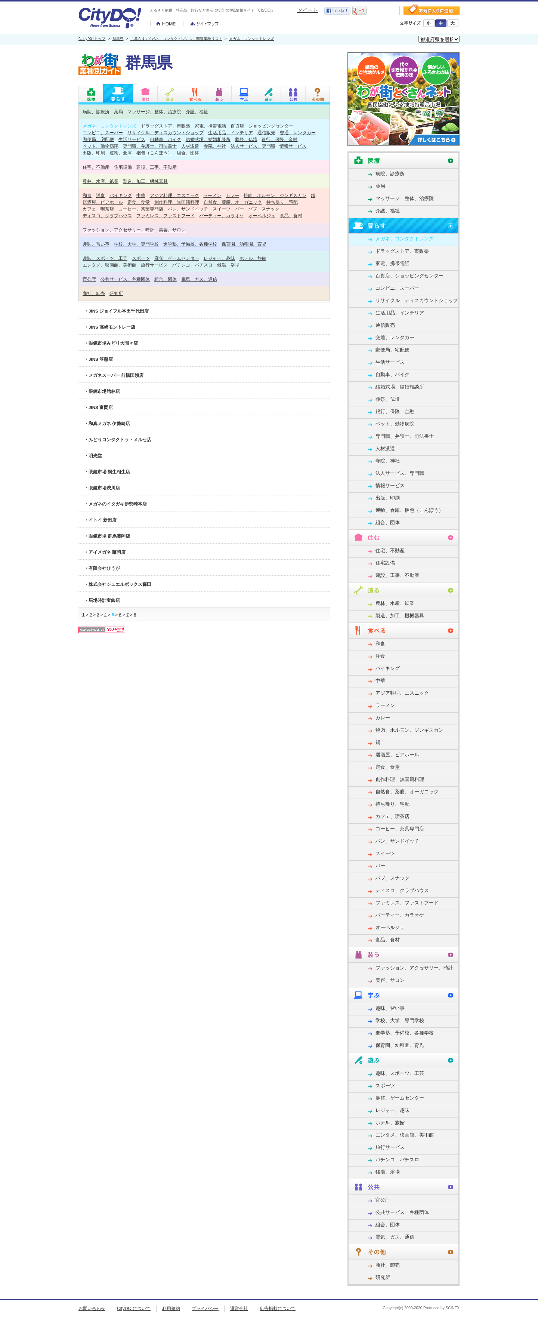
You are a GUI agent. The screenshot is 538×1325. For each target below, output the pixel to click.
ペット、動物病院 (100, 146)
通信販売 (266, 132)
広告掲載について (278, 1308)
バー (239, 208)
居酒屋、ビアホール (103, 202)
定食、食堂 (138, 202)
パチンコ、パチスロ (192, 264)
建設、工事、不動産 (156, 167)
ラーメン (212, 195)
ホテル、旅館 (252, 258)
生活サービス (131, 139)
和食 (87, 195)
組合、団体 (188, 152)
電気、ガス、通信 (199, 279)
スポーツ (141, 258)
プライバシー (205, 1308)
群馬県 (118, 39)
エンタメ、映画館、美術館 (109, 264)
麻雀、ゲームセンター (176, 258)
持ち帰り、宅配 (282, 202)
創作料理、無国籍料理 (176, 202)
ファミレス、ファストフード (165, 215)
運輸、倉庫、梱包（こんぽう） (140, 152)
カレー (232, 195)
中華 (140, 195)
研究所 (116, 293)
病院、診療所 (96, 111)
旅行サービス (154, 264)
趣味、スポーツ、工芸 (105, 258)
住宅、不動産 (96, 167)
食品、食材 (291, 215)
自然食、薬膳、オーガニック (233, 202)
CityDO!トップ (91, 39)
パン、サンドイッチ (188, 208)
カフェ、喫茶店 (98, 208)
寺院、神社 (215, 146)
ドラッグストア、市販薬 (165, 125)
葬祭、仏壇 (246, 139)
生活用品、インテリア (230, 132)
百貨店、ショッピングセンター (262, 125)
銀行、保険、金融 (279, 139)
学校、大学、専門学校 (136, 244)
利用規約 (171, 1308)
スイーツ (222, 208)
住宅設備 (123, 167)
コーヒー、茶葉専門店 (140, 208)
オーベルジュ (261, 215)
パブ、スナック (263, 208)
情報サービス (292, 146)
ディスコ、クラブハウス (107, 215)
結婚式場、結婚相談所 (208, 139)
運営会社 (239, 1308)
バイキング (120, 195)
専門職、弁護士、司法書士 (150, 146)
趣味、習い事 (96, 244)
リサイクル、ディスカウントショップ (165, 132)
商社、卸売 (94, 293)
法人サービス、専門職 (253, 146)
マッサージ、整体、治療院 (154, 111)
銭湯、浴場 (228, 264)
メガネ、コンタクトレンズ (251, 39)
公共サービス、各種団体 (125, 279)
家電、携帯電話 (210, 125)
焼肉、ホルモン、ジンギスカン (275, 195)
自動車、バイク (165, 139)
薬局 (118, 111)
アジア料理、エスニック (174, 195)
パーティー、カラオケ (221, 215)
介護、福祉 (197, 111)
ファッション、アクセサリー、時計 (118, 229)
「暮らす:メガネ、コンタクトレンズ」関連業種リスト (176, 39)
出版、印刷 (94, 152)
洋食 (100, 195)
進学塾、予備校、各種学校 (190, 244)
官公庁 (89, 279)
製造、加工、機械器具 (145, 181)
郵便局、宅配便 (98, 139)
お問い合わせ (91, 1308)
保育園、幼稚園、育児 (244, 244)
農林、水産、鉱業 (100, 181)
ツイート (307, 10)
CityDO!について (134, 1308)
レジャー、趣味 (219, 258)
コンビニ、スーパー (103, 132)
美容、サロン (172, 229)
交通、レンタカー (298, 132)
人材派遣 (190, 146)
